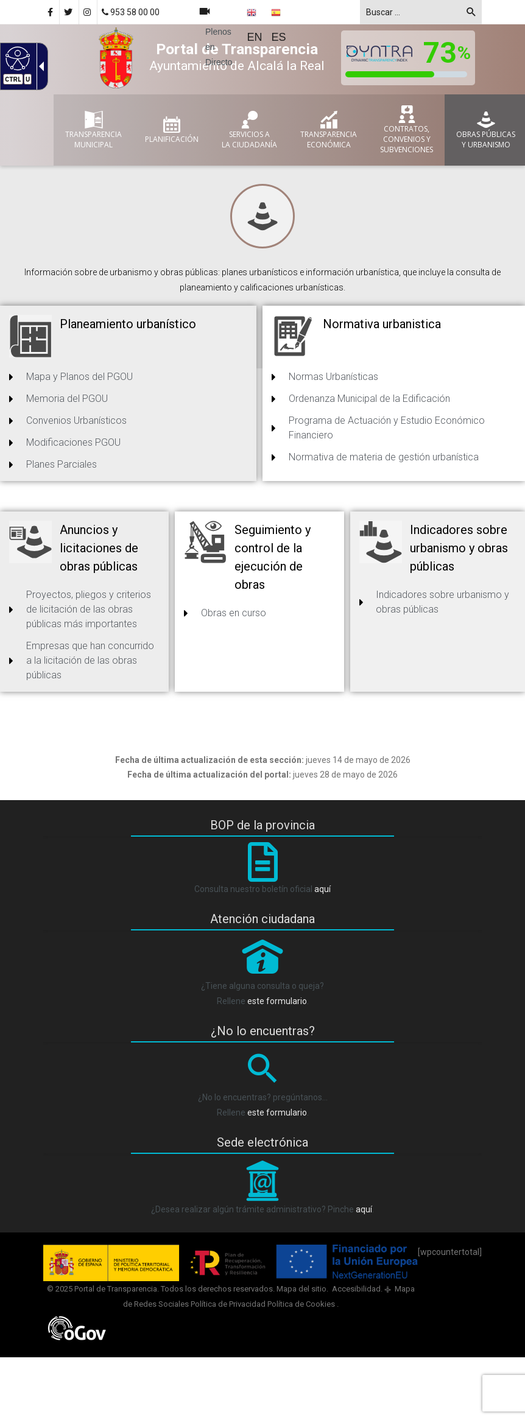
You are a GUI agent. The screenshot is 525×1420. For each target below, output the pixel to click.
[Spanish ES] (279, 24)
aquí (322, 889)
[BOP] (263, 874)
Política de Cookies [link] (302, 1304)
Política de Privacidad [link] (228, 1304)
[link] (88, 12)
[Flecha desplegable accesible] (39, 66)
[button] (471, 14)
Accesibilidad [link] (355, 1288)
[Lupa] (263, 1082)
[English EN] (255, 24)
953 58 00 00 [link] (131, 12)
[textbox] (421, 12)
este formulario (277, 1001)
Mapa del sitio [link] (301, 1288)
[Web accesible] (16, 57)
